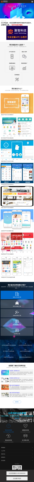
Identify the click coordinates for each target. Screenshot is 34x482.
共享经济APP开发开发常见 (7, 184)
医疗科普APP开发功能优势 (7, 138)
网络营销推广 (24, 63)
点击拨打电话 (17, 478)
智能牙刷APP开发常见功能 (7, 161)
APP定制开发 (12, 51)
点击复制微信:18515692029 (17, 473)
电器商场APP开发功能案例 (7, 254)
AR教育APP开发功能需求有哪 (8, 277)
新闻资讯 (3, 457)
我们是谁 (3, 460)
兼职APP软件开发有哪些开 (7, 114)
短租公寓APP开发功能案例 (7, 207)
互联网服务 (17, 74)
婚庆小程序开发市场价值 (14, 392)
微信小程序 (24, 51)
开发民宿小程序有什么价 (14, 378)
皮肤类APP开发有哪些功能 (7, 230)
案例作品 (3, 454)
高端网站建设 (12, 63)
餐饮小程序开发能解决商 (14, 385)
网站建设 (3, 447)
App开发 (3, 450)
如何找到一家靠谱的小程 (14, 370)
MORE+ (17, 401)
